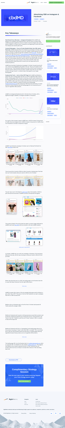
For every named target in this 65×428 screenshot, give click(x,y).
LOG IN (42, 2)
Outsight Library (38, 401)
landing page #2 (27, 247)
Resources (3, 2)
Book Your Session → (24, 381)
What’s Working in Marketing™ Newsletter (41, 404)
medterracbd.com (32, 344)
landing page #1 (21, 247)
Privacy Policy (23, 413)
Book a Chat (26, 404)
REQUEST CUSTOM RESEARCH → (56, 2)
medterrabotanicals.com (11, 83)
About (25, 401)
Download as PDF (13, 359)
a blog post (24, 192)
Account (45, 2)
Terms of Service (32, 413)
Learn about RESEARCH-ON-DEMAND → (53, 41)
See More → (48, 121)
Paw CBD (34, 52)
